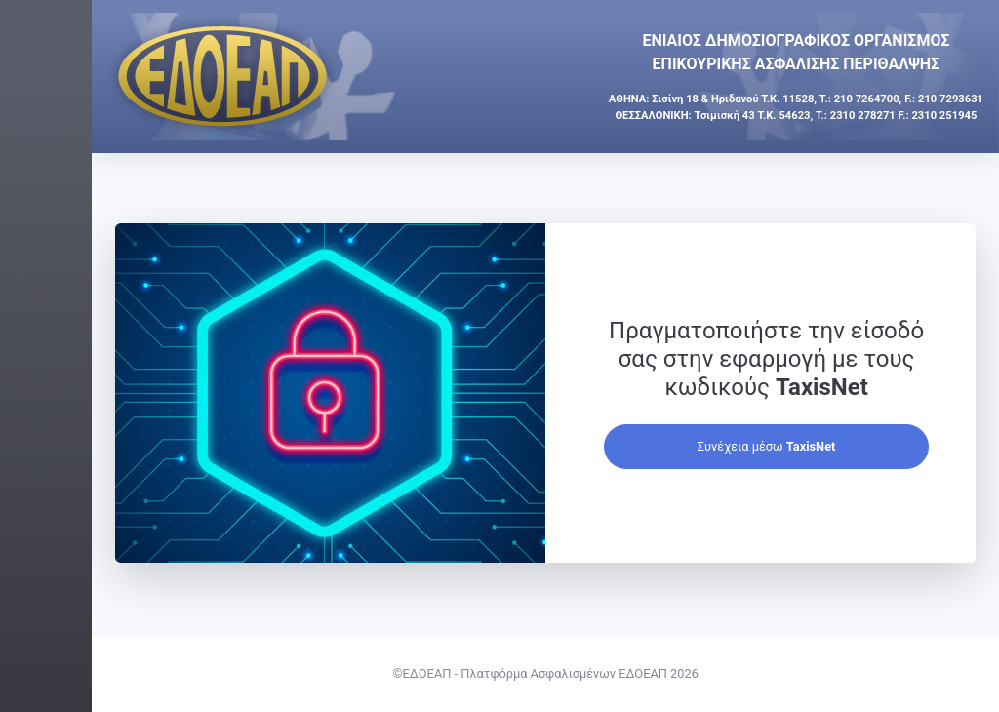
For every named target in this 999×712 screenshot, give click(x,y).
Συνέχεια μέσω (811, 474)
